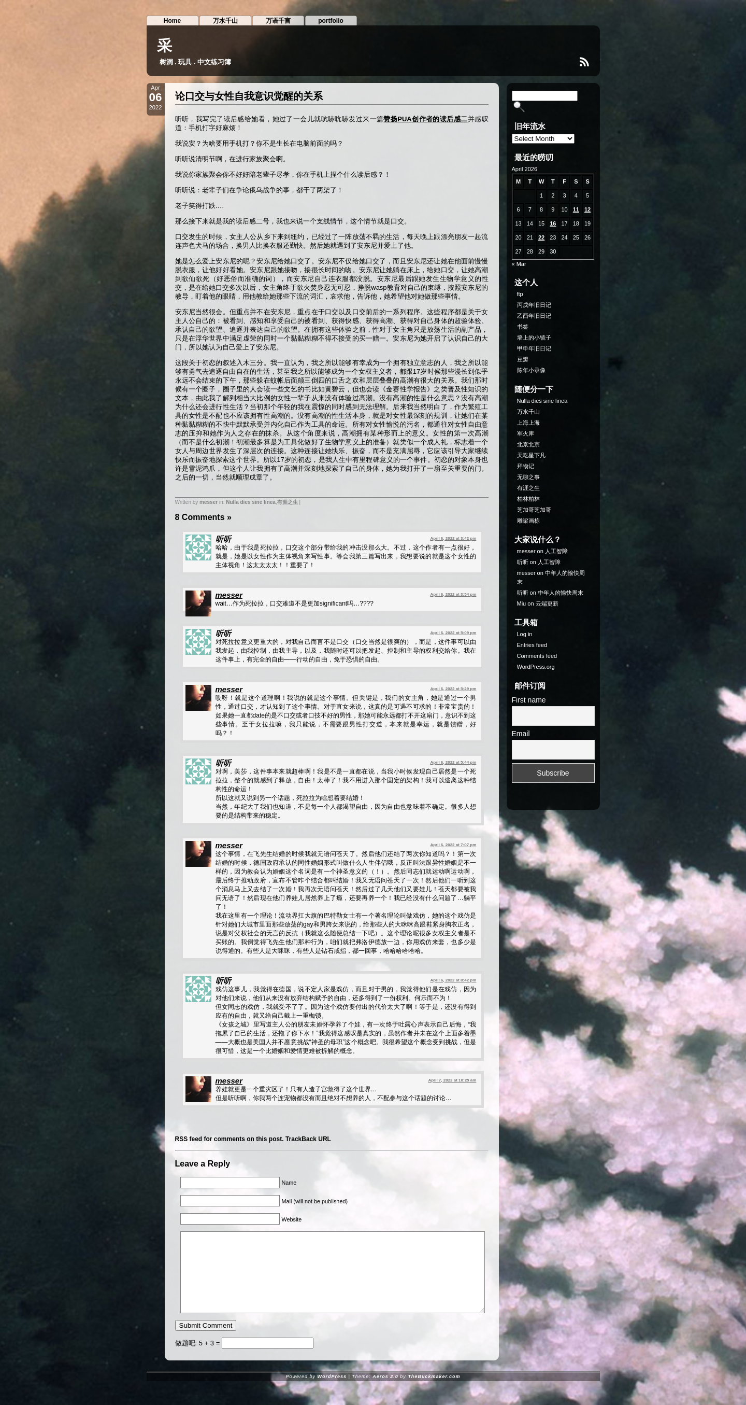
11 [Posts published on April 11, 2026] (576, 209)
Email (521, 733)
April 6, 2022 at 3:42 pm (453, 538)
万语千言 (278, 20)
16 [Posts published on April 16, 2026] (553, 223)
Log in (525, 634)
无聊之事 (528, 477)
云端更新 (547, 603)
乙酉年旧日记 (534, 316)
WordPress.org (536, 667)
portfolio (330, 20)
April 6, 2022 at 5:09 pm (453, 632)
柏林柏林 (528, 499)
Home (172, 20)
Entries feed (532, 645)
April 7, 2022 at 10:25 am (452, 1080)
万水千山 (225, 20)
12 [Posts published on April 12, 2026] (587, 209)
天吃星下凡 (531, 455)
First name (529, 700)
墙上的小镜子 (534, 337)
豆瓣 (522, 359)
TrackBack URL (308, 1139)
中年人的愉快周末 (560, 592)
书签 (522, 327)
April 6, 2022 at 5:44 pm (453, 762)
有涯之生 (287, 502)
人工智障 (556, 551)
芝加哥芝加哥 (534, 510)
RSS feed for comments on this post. (229, 1139)
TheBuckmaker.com (434, 1392)
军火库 (525, 433)
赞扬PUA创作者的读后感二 (425, 119)
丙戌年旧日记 (534, 305)
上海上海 (528, 422)
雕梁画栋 (528, 520)
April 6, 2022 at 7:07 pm (453, 844)
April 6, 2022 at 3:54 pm (453, 594)
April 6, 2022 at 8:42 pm (453, 980)
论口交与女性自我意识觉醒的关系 (249, 96)
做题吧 (185, 1358)
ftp (520, 294)
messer (208, 502)
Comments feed (537, 656)
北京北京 (528, 444)
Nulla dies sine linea (251, 502)
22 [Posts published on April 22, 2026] (541, 237)
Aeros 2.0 (385, 1392)
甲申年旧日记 (534, 348)
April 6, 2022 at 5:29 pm (453, 688)
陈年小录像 (531, 370)
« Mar (519, 264)
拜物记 (525, 466)
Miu (521, 603)
